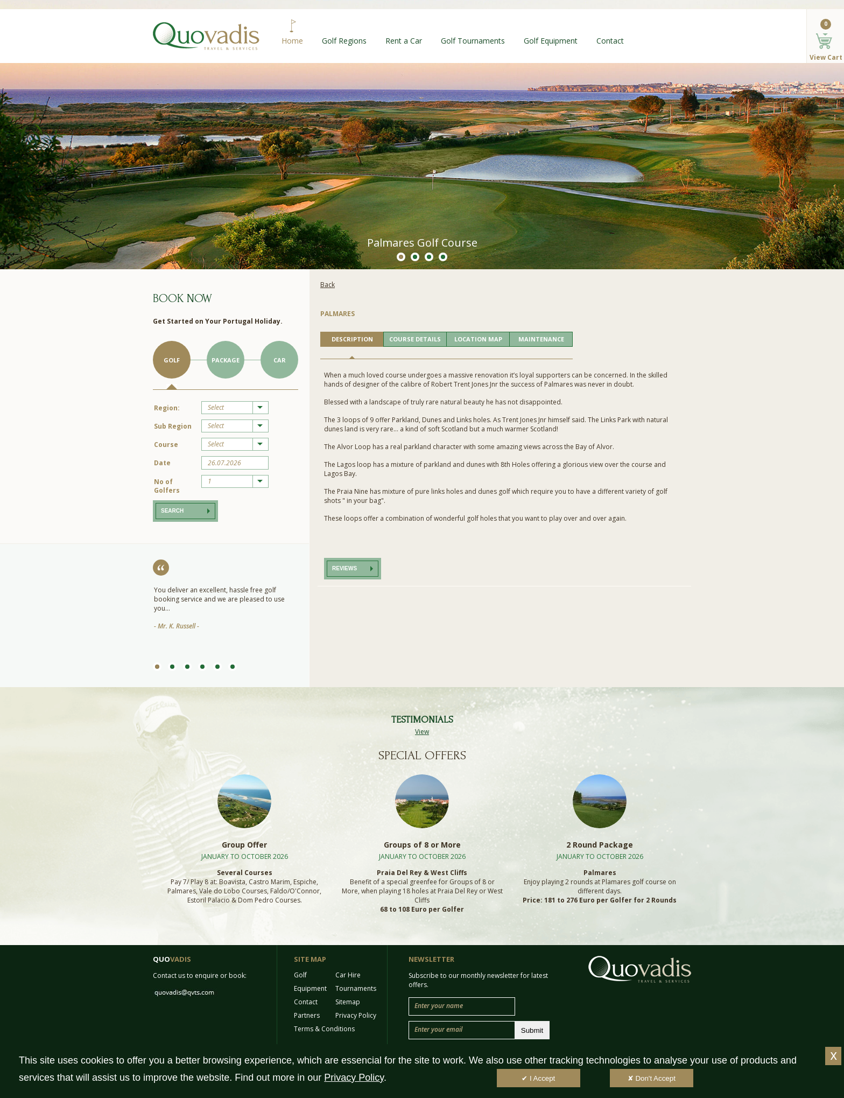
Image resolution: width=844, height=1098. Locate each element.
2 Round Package (599, 845)
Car (279, 360)
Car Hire (348, 975)
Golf (172, 360)
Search (172, 511)
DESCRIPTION (352, 339)
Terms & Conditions (324, 1028)
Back (327, 284)
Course (166, 444)
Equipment (310, 988)
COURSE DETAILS (415, 339)
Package (226, 360)
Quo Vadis (206, 36)
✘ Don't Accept (652, 1078)
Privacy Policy (355, 1015)
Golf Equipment (551, 41)
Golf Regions (344, 41)
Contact (610, 41)
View (422, 731)
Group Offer (244, 845)
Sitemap (347, 1001)
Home (292, 41)
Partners (307, 1015)
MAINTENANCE (541, 339)
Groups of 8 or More (422, 845)
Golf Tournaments (473, 41)
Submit (532, 1030)
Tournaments (355, 988)
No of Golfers (167, 486)
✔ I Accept (538, 1078)
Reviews (344, 568)
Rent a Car (403, 41)
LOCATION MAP (478, 339)
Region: (167, 407)
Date (162, 462)
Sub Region (173, 426)
